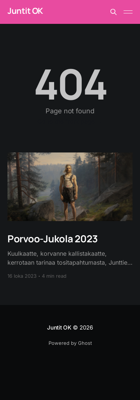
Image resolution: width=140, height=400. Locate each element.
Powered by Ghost (70, 343)
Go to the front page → (70, 121)
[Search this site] (113, 12)
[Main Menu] (128, 12)
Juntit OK (25, 11)
